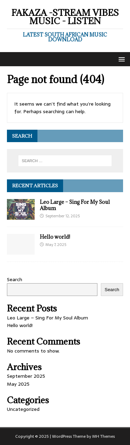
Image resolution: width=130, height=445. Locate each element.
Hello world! (55, 237)
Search (14, 279)
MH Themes (103, 436)
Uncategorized (23, 409)
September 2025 (26, 376)
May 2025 (18, 384)
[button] (120, 59)
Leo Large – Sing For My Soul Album (75, 205)
